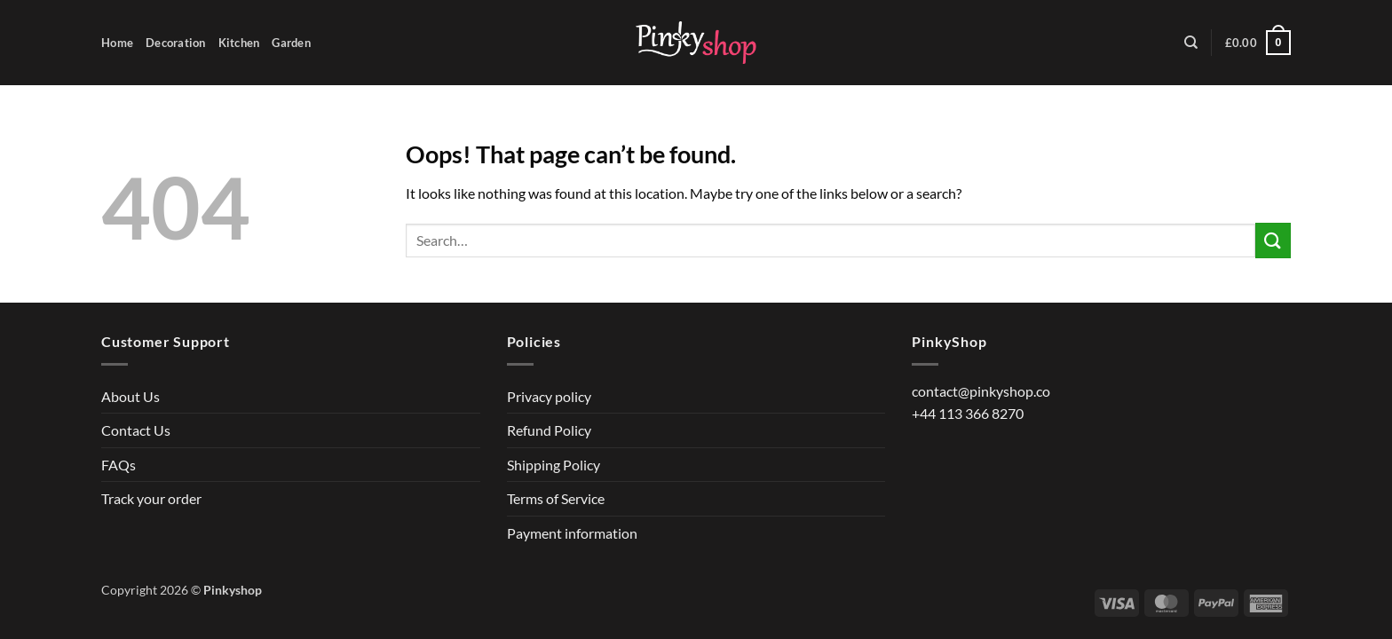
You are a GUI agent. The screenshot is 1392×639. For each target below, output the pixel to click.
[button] (1258, 42)
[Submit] (1273, 240)
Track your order (151, 498)
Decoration (176, 43)
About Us (130, 396)
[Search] (1191, 42)
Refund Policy (549, 430)
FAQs (118, 464)
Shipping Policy (553, 464)
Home (117, 43)
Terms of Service (556, 498)
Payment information (572, 533)
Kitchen (239, 43)
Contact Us (135, 430)
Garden (291, 43)
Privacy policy (549, 396)
